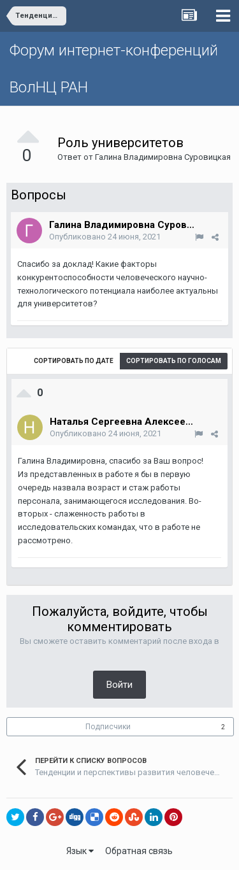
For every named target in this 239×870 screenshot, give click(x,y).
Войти (119, 684)
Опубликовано (105, 236)
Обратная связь (139, 851)
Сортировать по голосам (173, 360)
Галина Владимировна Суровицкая (163, 157)
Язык (80, 851)
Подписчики (108, 726)
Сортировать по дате (73, 360)
